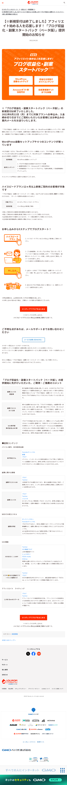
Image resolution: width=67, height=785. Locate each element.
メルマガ (25, 499)
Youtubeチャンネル (28, 452)
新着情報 (15, 634)
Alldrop (25, 559)
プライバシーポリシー (34, 688)
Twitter (25, 480)
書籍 (23, 454)
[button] (3, 2)
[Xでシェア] (28, 653)
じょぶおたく (26, 554)
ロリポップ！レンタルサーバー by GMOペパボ (33, 2)
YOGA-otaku (26, 556)
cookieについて (46, 688)
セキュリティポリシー (20, 688)
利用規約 (4, 688)
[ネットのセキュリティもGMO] (33, 780)
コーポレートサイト (29, 742)
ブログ (24, 457)
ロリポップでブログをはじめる (33, 309)
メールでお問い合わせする (33, 340)
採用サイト (40, 742)
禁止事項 (10, 688)
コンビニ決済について (57, 688)
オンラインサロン (28, 519)
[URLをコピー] (39, 653)
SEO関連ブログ (27, 549)
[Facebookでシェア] (33, 653)
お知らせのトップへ (9, 640)
